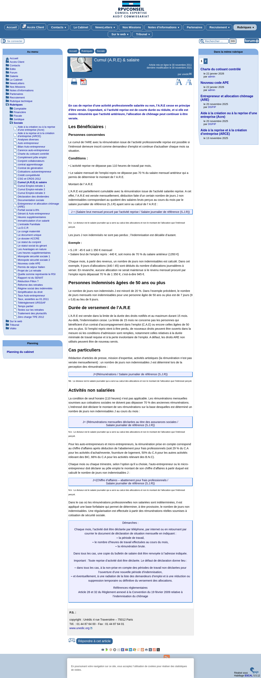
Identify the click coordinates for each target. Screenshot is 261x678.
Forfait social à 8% (28, 210)
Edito (13, 69)
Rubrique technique (21, 101)
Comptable (20, 108)
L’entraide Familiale (29, 224)
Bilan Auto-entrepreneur (31, 146)
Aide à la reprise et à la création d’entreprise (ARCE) (36, 135)
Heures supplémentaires (32, 217)
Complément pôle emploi (32, 157)
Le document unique (29, 234)
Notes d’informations (163, 27)
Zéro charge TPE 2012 (31, 316)
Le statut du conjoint (29, 242)
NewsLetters (104, 27)
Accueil (12, 27)
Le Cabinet (80, 27)
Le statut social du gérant (32, 245)
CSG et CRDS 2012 (29, 178)
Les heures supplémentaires (34, 252)
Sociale (101, 51)
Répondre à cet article (94, 641)
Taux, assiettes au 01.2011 (33, 299)
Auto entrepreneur (28, 143)
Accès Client (33, 26)
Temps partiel (25, 306)
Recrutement (219, 27)
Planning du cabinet (20, 351)
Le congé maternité (29, 231)
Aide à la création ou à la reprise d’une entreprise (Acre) (36, 128)
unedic (185, 74)
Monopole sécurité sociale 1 (34, 256)
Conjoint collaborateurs (31, 160)
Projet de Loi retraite (29, 270)
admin (211, 76)
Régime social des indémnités (35, 288)
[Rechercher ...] (214, 41)
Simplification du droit (30, 291)
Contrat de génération (30, 168)
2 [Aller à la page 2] (205, 61)
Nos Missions (131, 27)
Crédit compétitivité (29, 175)
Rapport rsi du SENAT (30, 277)
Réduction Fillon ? (28, 281)
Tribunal (142, 34)
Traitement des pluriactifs (32, 313)
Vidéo (13, 328)
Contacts (58, 27)
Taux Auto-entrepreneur (31, 295)
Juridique (19, 119)
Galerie (14, 76)
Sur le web (119, 34)
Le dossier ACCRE (28, 238)
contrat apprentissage (30, 164)
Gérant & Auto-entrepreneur (34, 213)
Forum (13, 72)
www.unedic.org (80, 628)
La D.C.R (23, 227)
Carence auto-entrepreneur (33, 150)
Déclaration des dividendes (33, 196)
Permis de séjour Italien (31, 267)
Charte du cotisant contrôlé (33, 153)
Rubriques (245, 27)
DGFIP (212, 107)
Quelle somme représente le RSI (36, 274)
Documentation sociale (31, 200)
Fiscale (18, 115)
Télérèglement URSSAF (32, 302)
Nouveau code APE (29, 263)
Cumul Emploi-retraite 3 (31, 192)
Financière (20, 112)
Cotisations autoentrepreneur (34, 171)
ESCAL (249, 675)
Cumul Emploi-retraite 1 (31, 185)
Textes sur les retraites (31, 309)
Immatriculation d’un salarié (34, 220)
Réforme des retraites (30, 284)
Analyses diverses (28, 139)
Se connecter (15, 41)
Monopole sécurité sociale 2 (34, 259)
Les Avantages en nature (32, 249)
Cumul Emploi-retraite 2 (31, 189)
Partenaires (193, 27)
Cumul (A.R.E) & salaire (32, 182)
